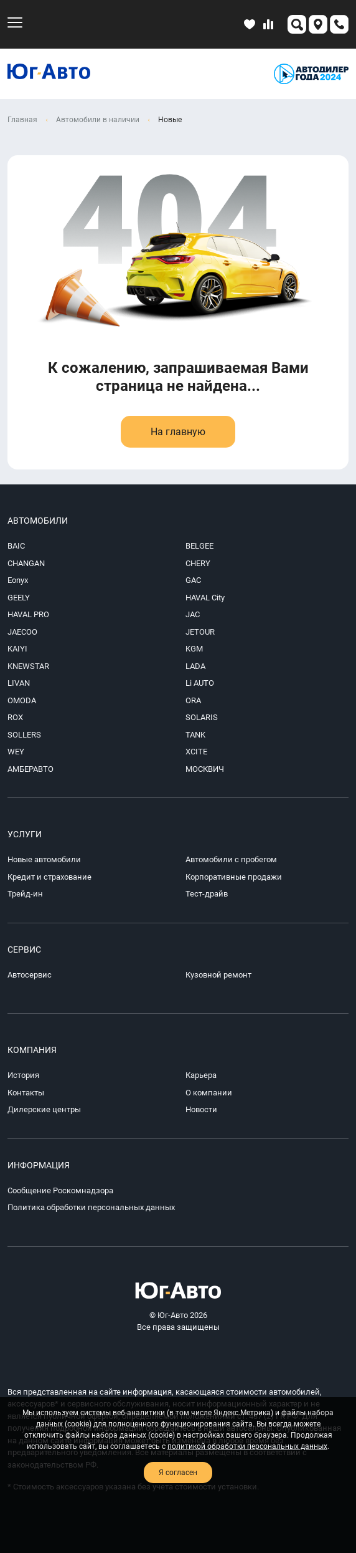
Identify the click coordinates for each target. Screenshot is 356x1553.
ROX (15, 717)
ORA (193, 700)
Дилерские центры (44, 1109)
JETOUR (200, 632)
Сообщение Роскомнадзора (60, 1190)
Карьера (201, 1075)
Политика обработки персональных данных (91, 1207)
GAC (193, 580)
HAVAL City (205, 597)
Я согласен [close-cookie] (178, 1472)
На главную (178, 432)
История (23, 1075)
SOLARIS (201, 717)
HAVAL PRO (28, 614)
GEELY (18, 597)
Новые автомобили (44, 859)
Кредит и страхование (49, 877)
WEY (15, 751)
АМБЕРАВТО (30, 769)
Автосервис (29, 974)
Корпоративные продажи (233, 877)
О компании (208, 1092)
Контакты (25, 1092)
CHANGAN (26, 563)
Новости (201, 1109)
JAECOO (22, 632)
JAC (192, 614)
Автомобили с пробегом (231, 859)
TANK (195, 734)
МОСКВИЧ (204, 769)
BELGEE (199, 546)
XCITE (196, 751)
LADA (195, 666)
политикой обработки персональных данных (247, 1446)
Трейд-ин (25, 893)
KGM (194, 648)
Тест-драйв (206, 893)
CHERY (197, 563)
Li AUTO (199, 683)
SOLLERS (24, 734)
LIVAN (18, 683)
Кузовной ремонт (218, 974)
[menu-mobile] (14, 22)
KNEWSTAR (28, 666)
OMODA (21, 700)
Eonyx (17, 580)
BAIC (16, 546)
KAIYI (17, 648)
